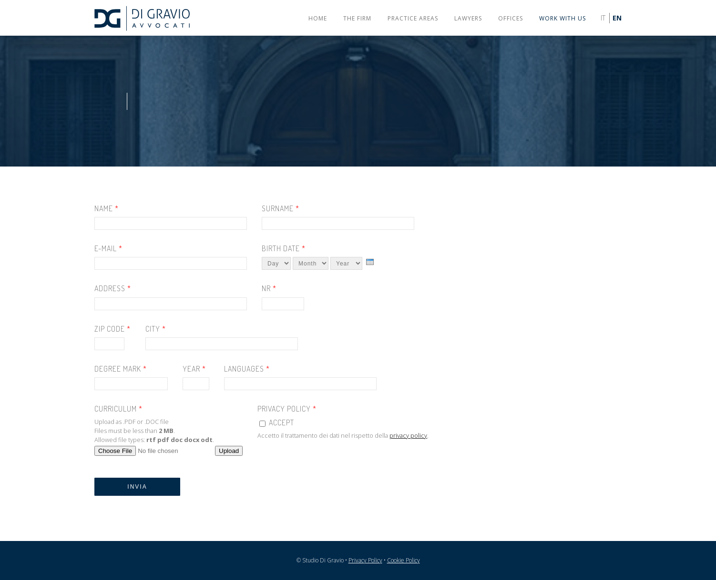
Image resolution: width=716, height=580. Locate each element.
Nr (269, 288)
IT (603, 17)
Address (112, 288)
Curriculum (118, 408)
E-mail (108, 248)
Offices (510, 18)
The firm (357, 18)
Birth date (284, 248)
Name (106, 208)
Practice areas (413, 18)
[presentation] (370, 262)
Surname (280, 208)
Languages (247, 369)
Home (317, 18)
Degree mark (120, 369)
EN (617, 17)
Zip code (112, 329)
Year (194, 369)
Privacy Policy (287, 408)
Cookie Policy (403, 560)
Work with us (562, 18)
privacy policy (408, 435)
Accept (281, 422)
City (155, 329)
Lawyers (468, 18)
